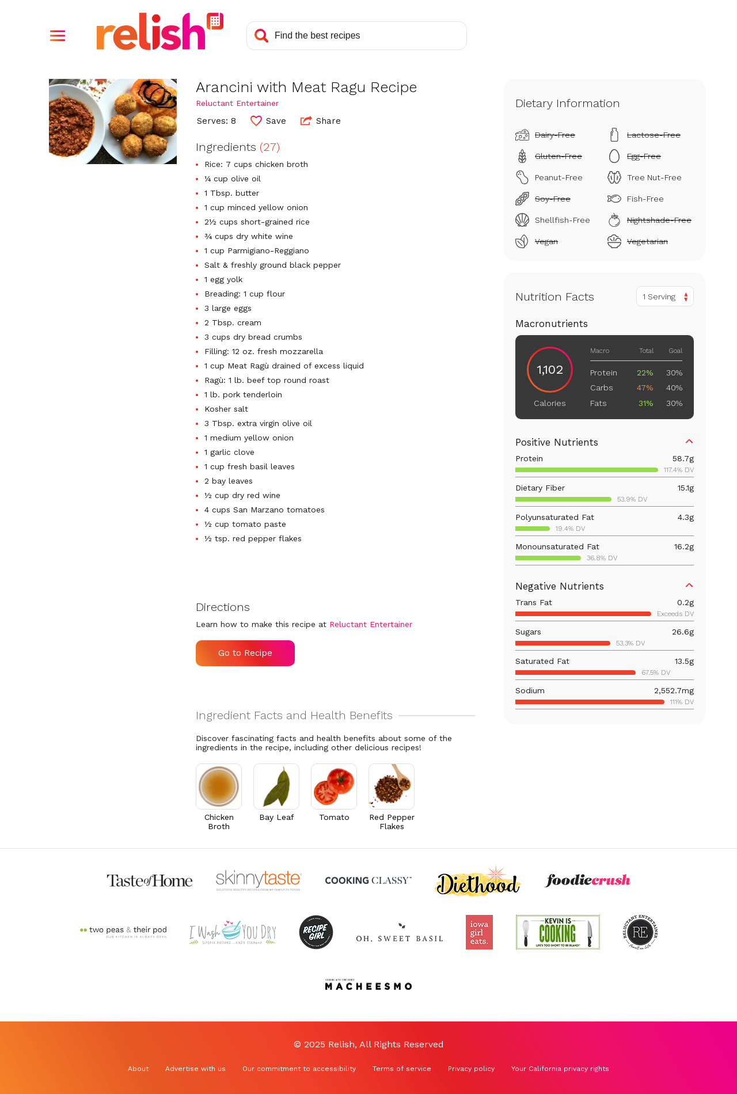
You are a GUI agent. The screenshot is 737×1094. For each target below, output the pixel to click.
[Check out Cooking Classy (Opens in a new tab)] (368, 880)
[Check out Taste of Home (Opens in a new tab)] (150, 880)
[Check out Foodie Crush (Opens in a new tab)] (587, 880)
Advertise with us (195, 1069)
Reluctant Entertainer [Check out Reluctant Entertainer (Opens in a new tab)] (237, 103)
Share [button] (321, 120)
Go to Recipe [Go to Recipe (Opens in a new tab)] (245, 653)
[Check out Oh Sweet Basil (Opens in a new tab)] (399, 932)
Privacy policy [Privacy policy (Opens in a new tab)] (471, 1069)
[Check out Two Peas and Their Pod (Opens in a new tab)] (123, 932)
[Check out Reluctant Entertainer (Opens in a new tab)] (640, 932)
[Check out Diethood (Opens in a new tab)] (478, 880)
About (138, 1069)
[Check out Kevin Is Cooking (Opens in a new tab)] (558, 932)
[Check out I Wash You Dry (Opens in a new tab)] (232, 932)
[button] (57, 35)
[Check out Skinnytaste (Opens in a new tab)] (259, 880)
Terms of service (402, 1069)
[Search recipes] (356, 35)
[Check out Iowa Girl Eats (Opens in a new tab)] (479, 932)
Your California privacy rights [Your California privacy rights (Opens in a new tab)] (560, 1069)
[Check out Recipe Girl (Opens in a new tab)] (316, 932)
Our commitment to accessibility (299, 1069)
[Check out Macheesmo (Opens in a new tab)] (368, 984)
